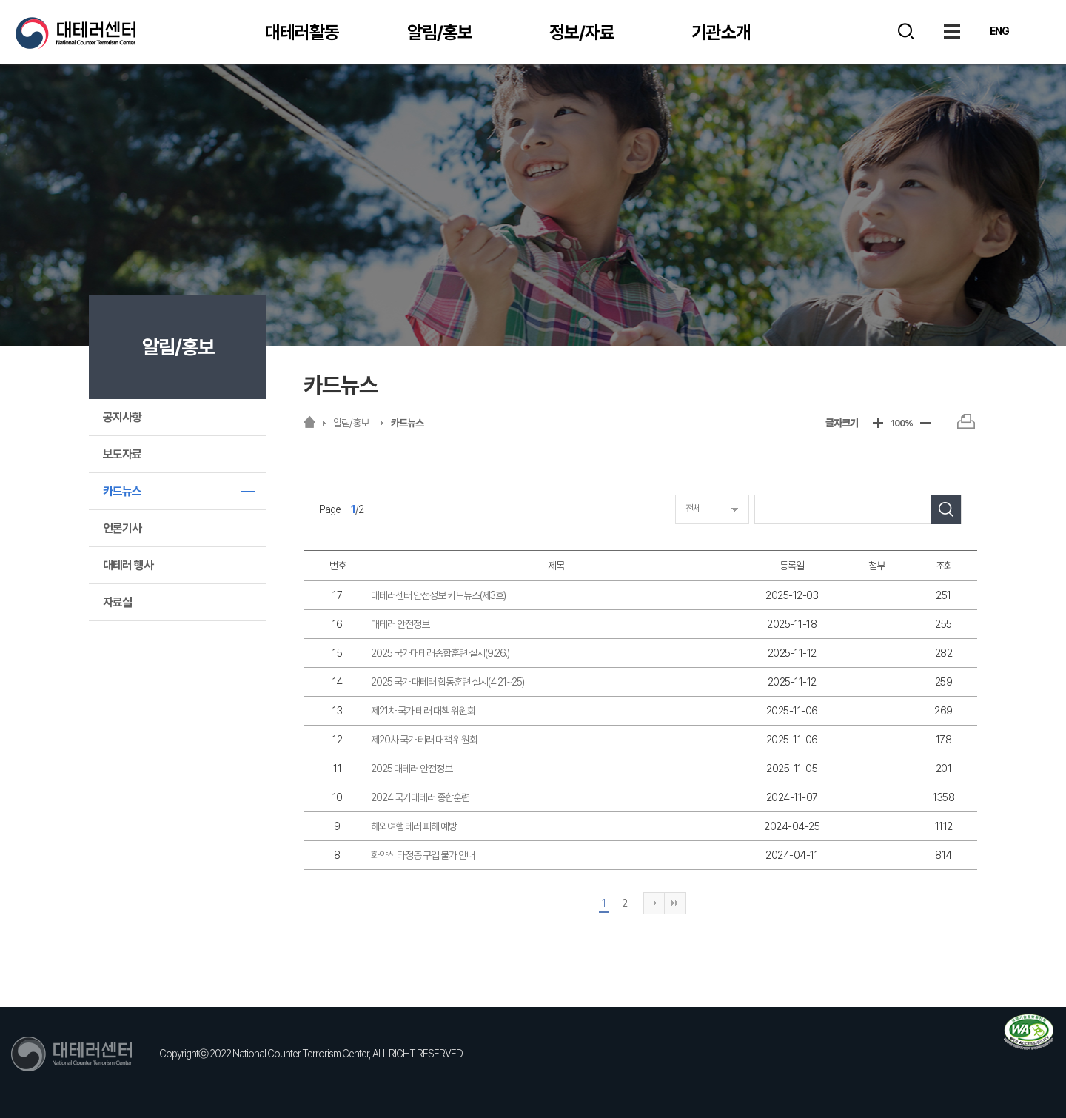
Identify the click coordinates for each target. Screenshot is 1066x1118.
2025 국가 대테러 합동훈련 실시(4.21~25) (447, 682)
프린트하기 (965, 421)
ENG (999, 31)
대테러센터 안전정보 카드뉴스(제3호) (438, 595)
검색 (906, 31)
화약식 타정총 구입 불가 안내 (423, 855)
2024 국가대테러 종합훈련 (420, 797)
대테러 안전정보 (400, 624)
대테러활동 (302, 32)
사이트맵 (952, 31)
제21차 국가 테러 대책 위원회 (423, 711)
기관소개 (721, 32)
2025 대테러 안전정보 (411, 768)
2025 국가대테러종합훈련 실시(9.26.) (440, 653)
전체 (692, 508)
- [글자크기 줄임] (925, 422)
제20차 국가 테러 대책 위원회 (424, 740)
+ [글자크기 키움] (878, 422)
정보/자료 (581, 32)
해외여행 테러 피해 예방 (414, 826)
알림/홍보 (439, 32)
